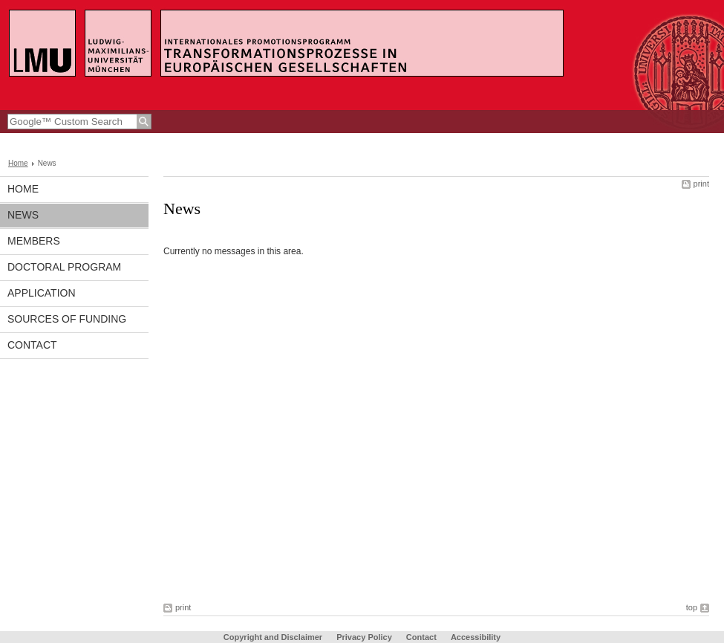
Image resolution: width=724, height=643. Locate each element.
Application (41, 293)
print (701, 183)
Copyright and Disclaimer (273, 637)
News (23, 215)
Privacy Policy (364, 637)
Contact (32, 345)
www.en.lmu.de (44, 140)
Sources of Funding (66, 319)
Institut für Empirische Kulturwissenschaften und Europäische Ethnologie (369, 140)
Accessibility (475, 637)
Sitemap (602, 140)
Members (33, 241)
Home (18, 163)
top (691, 607)
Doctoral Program (64, 267)
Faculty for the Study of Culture (150, 140)
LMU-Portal (549, 140)
